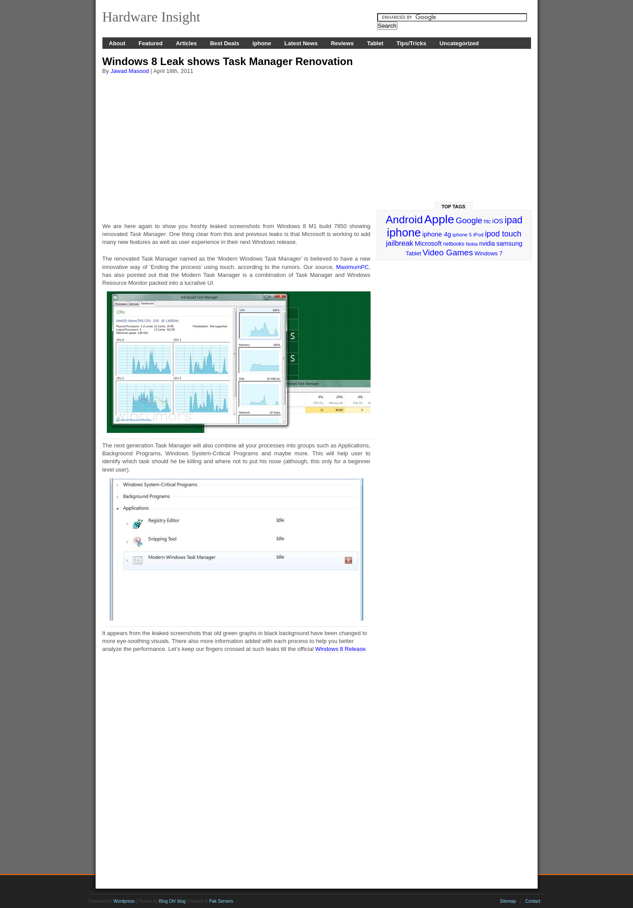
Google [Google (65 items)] (469, 220)
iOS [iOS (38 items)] (497, 221)
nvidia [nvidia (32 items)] (487, 243)
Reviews (342, 43)
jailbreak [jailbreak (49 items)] (400, 243)
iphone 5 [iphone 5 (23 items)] (462, 234)
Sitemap (508, 901)
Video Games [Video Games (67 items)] (447, 252)
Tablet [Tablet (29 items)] (413, 253)
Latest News (301, 43)
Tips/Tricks (411, 43)
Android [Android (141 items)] (404, 219)
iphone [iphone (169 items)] (404, 232)
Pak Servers (221, 901)
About (117, 43)
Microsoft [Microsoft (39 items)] (428, 243)
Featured (150, 43)
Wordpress (124, 901)
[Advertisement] (236, 144)
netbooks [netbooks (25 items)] (453, 244)
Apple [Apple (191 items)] (439, 219)
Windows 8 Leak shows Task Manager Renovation (227, 61)
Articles (186, 43)
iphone (261, 43)
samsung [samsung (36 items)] (509, 243)
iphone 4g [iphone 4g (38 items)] (436, 234)
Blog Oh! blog (172, 901)
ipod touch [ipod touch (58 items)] (503, 233)
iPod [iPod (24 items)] (478, 234)
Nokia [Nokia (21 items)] (471, 244)
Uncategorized (459, 43)
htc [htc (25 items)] (487, 221)
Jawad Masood (129, 71)
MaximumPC (352, 267)
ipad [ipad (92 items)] (513, 220)
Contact (532, 901)
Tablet (375, 43)
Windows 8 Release (340, 649)
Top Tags (454, 206)
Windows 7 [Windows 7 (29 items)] (488, 253)
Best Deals (224, 43)
